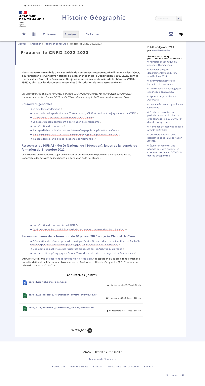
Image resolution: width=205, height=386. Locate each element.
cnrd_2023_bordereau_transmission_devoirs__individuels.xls (63, 294)
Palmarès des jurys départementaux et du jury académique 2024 (162, 73)
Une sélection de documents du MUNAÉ (55, 225)
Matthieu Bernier (161, 50)
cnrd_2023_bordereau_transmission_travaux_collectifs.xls (61, 307)
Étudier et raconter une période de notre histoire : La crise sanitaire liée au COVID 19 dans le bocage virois (164, 117)
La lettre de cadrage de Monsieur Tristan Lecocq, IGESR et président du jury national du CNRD (84, 113)
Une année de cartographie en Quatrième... (165, 106)
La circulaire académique (46, 109)
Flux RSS (148, 366)
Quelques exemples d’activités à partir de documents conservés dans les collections (79, 229)
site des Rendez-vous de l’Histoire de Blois (69, 259)
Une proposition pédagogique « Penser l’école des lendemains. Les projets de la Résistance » (83, 253)
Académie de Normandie (102, 359)
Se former (92, 34)
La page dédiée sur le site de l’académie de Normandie (63, 139)
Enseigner (71, 34)
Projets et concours (55, 44)
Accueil (22, 44)
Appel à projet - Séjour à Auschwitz (161, 98)
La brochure (62, 117)
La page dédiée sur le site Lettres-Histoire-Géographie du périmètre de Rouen (75, 134)
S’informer (49, 34)
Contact (97, 366)
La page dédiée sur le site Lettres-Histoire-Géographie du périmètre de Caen (75, 130)
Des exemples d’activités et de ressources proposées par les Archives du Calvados (77, 249)
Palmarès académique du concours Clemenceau (162, 64)
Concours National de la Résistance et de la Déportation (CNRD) (164, 138)
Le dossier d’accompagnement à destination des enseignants (66, 122)
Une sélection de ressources (48, 126)
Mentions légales (79, 366)
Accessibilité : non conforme (123, 366)
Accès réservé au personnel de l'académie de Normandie (53, 5)
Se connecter (175, 375)
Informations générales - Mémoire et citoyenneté (161, 83)
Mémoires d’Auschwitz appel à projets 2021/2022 (165, 128)
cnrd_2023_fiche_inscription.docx (48, 282)
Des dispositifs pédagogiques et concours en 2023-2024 (164, 90)
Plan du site (58, 366)
